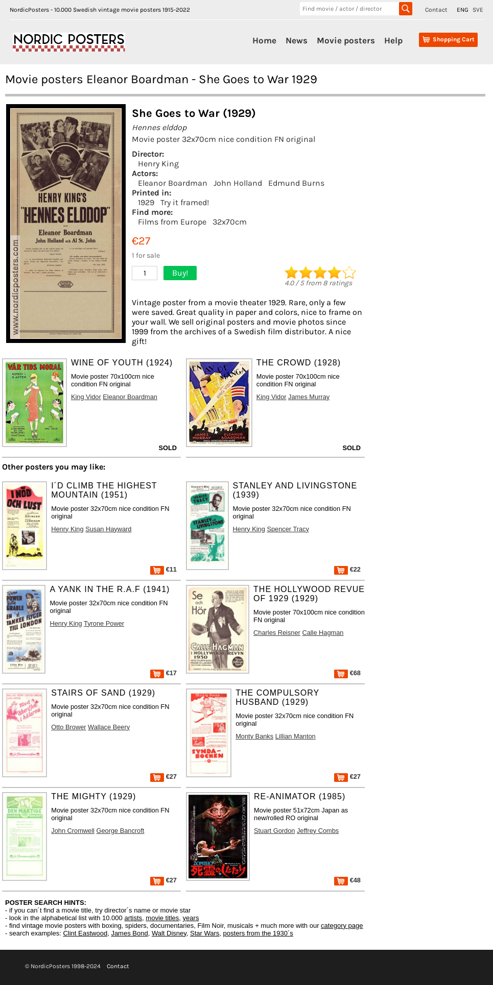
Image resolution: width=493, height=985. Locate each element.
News (297, 40)
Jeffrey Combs (318, 830)
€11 (163, 569)
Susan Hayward (108, 529)
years (191, 918)
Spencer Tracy (288, 529)
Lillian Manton (295, 736)
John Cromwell (73, 830)
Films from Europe (172, 222)
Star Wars (204, 933)
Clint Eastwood (85, 933)
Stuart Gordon (274, 830)
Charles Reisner (276, 632)
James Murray (309, 397)
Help (393, 40)
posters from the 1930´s (258, 933)
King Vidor (86, 397)
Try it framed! (184, 202)
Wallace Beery (109, 727)
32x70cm (230, 222)
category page (342, 925)
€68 (347, 673)
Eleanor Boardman (172, 183)
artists (133, 918)
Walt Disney (169, 933)
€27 (163, 776)
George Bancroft (120, 830)
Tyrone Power (104, 623)
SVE (478, 9)
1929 (146, 202)
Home (264, 40)
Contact (436, 9)
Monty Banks (254, 736)
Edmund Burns (296, 183)
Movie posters (346, 40)
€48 (347, 880)
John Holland (238, 183)
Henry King (158, 163)
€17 (163, 673)
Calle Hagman (322, 632)
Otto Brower (68, 727)
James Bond (129, 933)
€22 (347, 569)
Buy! (180, 273)
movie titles (162, 918)
